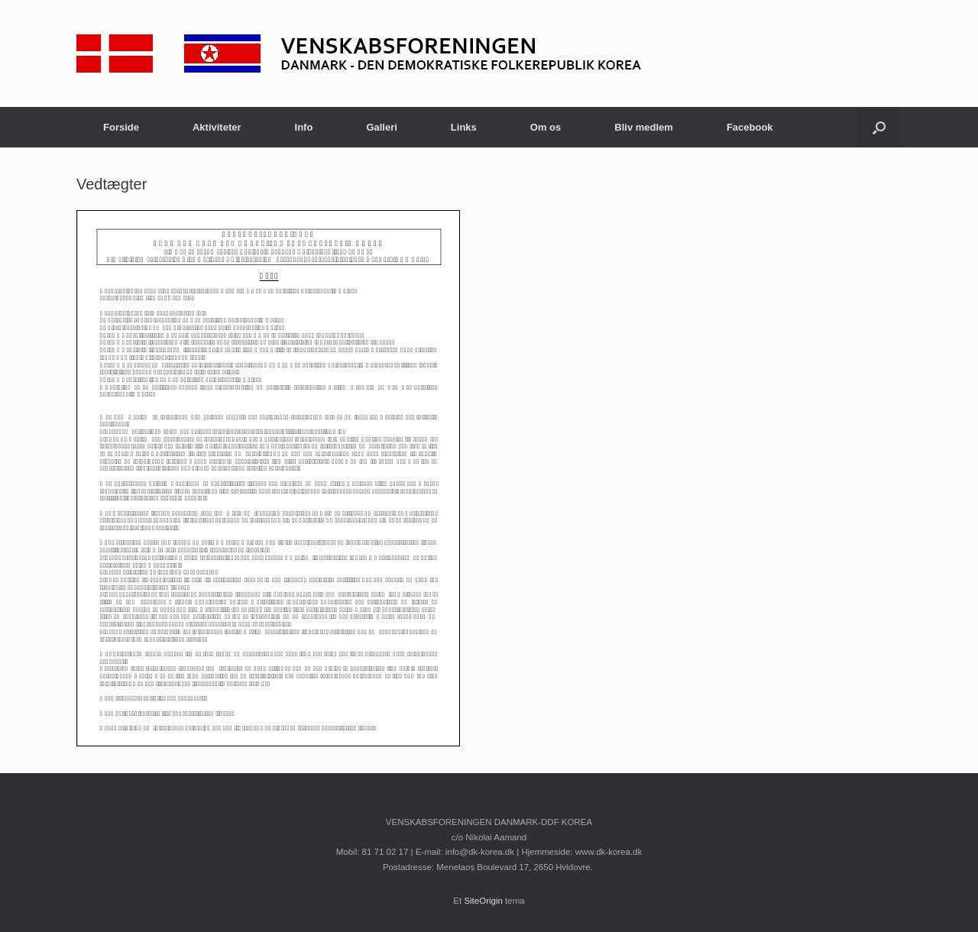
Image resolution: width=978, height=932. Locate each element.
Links (464, 127)
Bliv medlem (643, 127)
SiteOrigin (483, 900)
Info (304, 127)
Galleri (381, 127)
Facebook (750, 127)
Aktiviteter (217, 127)
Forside (121, 127)
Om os (545, 127)
